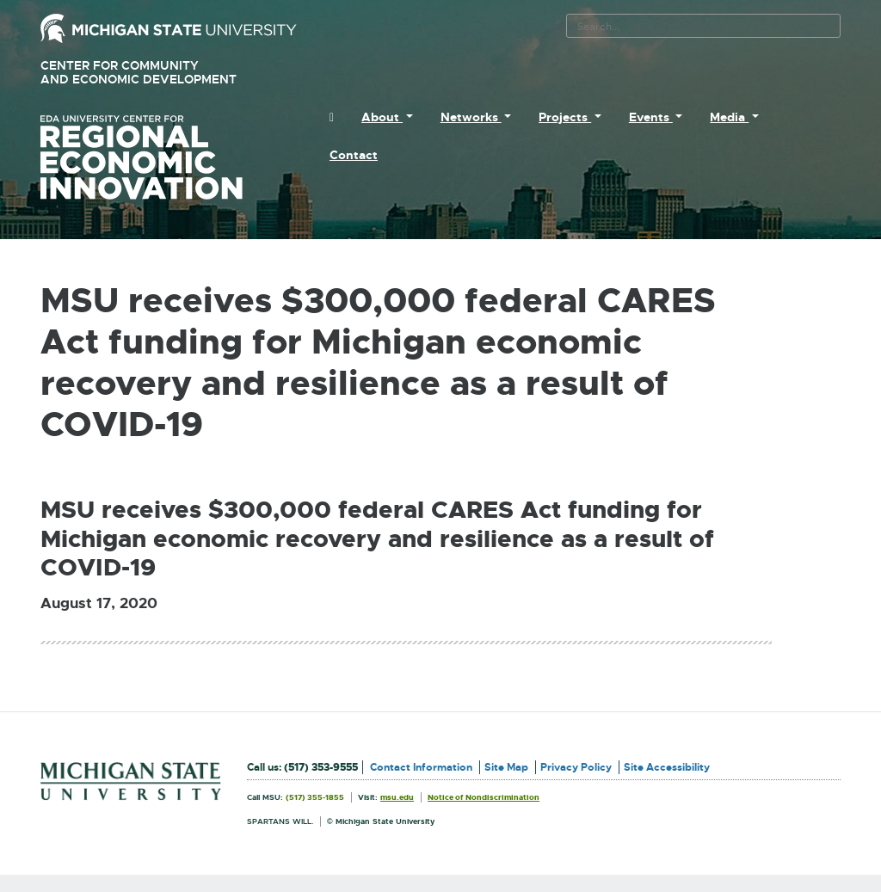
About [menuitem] (382, 117)
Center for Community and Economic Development (163, 73)
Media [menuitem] (729, 117)
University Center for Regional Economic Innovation (168, 157)
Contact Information (421, 767)
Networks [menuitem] (471, 117)
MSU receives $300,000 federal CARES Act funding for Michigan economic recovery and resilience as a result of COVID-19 (377, 539)
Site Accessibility (667, 767)
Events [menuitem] (651, 117)
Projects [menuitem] (565, 117)
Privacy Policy (576, 767)
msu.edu (397, 797)
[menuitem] (332, 117)
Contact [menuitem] (354, 155)
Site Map (506, 767)
